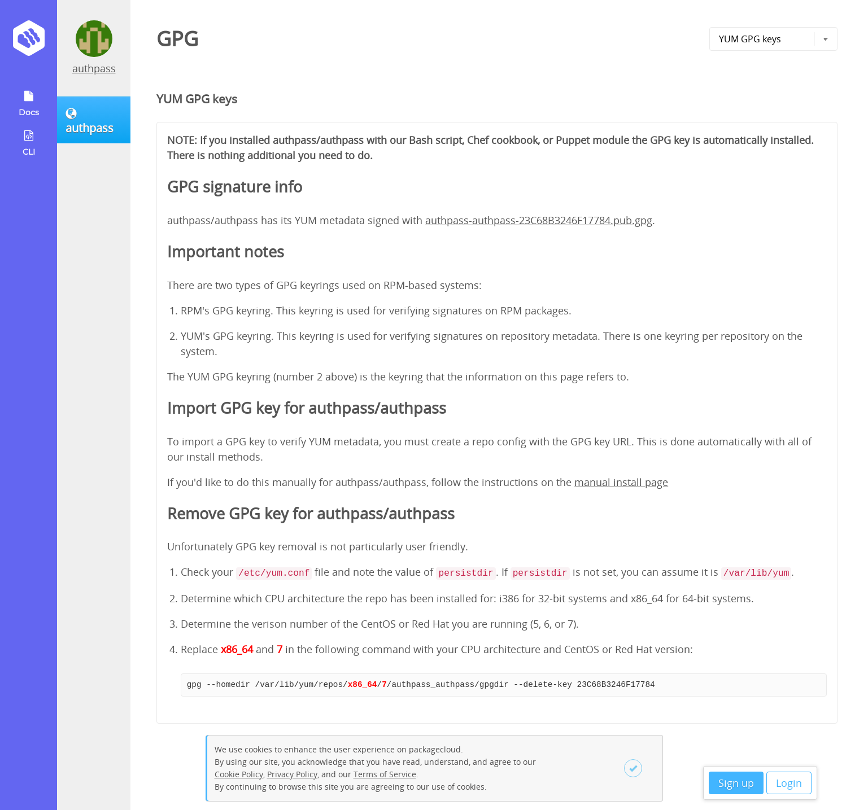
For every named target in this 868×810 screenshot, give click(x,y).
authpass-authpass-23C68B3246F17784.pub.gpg (538, 220)
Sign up (736, 783)
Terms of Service (385, 774)
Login (789, 783)
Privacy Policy (292, 774)
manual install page (621, 482)
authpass (94, 68)
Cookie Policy (239, 774)
